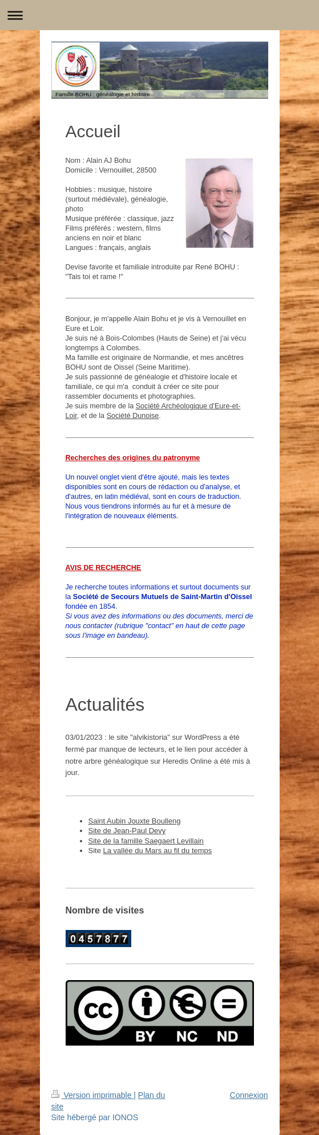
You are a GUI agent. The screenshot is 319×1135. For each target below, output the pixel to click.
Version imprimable (92, 1095)
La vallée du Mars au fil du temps (157, 850)
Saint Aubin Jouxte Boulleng (134, 821)
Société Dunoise (133, 416)
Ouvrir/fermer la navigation (159, 15)
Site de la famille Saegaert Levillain (146, 841)
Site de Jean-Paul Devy (127, 830)
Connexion (249, 1095)
